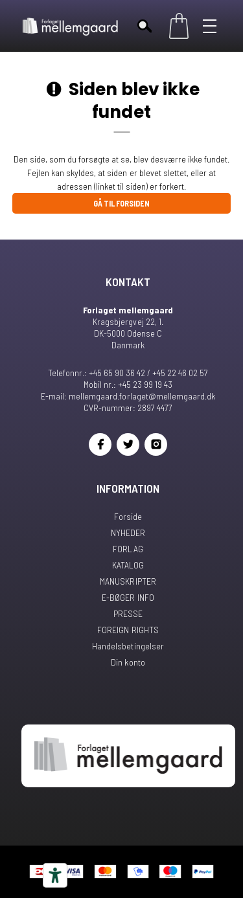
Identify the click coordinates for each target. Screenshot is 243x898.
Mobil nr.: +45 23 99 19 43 (128, 384)
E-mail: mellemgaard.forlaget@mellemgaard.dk (127, 395)
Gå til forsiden (121, 203)
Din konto (128, 662)
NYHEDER (128, 532)
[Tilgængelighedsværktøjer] (55, 875)
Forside (128, 516)
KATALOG (128, 564)
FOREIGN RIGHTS (127, 629)
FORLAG (128, 548)
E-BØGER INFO (128, 597)
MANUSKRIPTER (128, 581)
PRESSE (128, 613)
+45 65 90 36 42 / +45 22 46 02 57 (148, 372)
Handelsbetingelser (127, 645)
